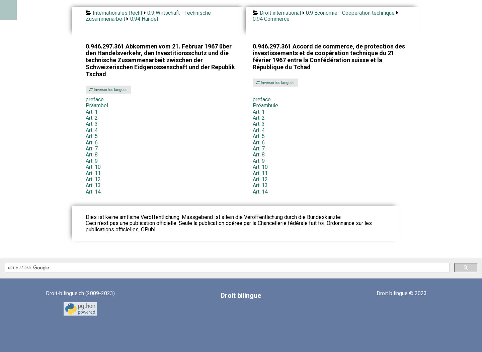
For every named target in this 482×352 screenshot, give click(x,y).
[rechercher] (226, 268)
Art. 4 (92, 130)
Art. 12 (93, 179)
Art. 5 (92, 136)
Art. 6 (92, 142)
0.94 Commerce (271, 19)
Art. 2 (92, 118)
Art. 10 (93, 167)
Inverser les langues (108, 90)
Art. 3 (92, 124)
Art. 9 (92, 161)
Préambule (265, 105)
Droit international (280, 13)
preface (95, 99)
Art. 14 (93, 192)
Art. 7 (92, 148)
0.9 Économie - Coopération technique (350, 13)
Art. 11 (93, 173)
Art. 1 (92, 112)
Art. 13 (93, 185)
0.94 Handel (144, 19)
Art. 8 (92, 154)
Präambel (97, 105)
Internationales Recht (117, 13)
